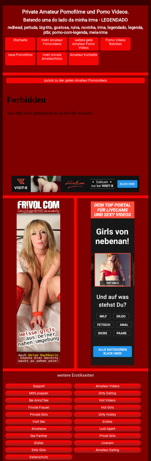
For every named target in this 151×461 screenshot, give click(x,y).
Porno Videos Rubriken (115, 42)
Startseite (20, 40)
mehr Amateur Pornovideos (52, 42)
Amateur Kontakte (83, 55)
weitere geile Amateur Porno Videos (83, 44)
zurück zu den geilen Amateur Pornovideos (75, 80)
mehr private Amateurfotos (52, 57)
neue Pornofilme (20, 55)
